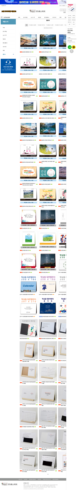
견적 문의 (73, 17)
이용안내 (39, 479)
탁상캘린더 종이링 (41, 25)
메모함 (39, 17)
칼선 (69, 24)
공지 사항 (69, 15)
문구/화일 (25, 17)
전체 (26, 25)
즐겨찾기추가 (3, 5)
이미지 (74, 24)
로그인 (60, 5)
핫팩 (60, 17)
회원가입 (63, 5)
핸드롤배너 (46, 17)
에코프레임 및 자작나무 (48, 28)
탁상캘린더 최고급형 (59, 25)
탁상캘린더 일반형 (32, 25)
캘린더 (4, 54)
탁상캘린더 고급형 (50, 25)
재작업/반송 (73, 19)
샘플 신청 (69, 17)
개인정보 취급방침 (32, 479)
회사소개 (20, 479)
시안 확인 (73, 15)
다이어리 (54, 17)
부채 (19, 17)
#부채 (64, 12)
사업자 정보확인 (55, 479)
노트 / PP (33, 17)
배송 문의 (69, 19)
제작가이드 (69, 22)
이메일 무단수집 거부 (47, 479)
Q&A (73, 22)
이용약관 (25, 479)
